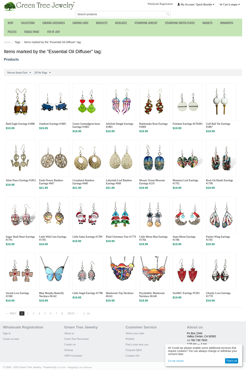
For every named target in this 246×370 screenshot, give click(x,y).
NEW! (10, 23)
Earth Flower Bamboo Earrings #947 (51, 182)
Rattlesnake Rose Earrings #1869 (153, 125)
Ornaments (226, 23)
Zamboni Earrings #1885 (52, 123)
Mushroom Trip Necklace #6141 (120, 295)
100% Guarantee (73, 355)
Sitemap (68, 350)
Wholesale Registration (160, 4)
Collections (28, 23)
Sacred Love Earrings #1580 (17, 295)
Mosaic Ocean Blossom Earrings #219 (152, 182)
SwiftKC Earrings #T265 (186, 293)
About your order (134, 333)
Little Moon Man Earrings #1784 (153, 238)
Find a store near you (136, 344)
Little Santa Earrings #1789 (87, 236)
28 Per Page (42, 73)
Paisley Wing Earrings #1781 (218, 238)
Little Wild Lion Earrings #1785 (52, 238)
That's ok (231, 360)
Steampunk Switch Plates (180, 23)
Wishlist (129, 338)
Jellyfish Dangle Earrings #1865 (119, 125)
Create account (11, 338)
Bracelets (101, 23)
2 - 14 (86, 313)
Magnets (207, 23)
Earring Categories (53, 23)
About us (69, 333)
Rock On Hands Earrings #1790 (219, 182)
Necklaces (121, 23)
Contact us (70, 344)
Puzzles (12, 32)
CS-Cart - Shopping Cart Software (74, 367)
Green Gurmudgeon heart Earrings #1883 (86, 125)
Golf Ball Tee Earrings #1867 (218, 125)
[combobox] (123, 14)
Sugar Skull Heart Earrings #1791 (20, 238)
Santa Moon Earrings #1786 (184, 238)
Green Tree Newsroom (76, 338)
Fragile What (31, 32)
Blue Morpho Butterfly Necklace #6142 (51, 295)
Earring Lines (80, 23)
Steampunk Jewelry (146, 23)
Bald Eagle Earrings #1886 (20, 123)
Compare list (132, 355)
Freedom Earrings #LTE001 (188, 123)
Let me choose (176, 360)
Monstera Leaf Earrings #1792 (185, 182)
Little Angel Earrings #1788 (87, 293)
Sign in (7, 333)
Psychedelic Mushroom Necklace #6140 (152, 295)
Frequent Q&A (133, 350)
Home (7, 42)
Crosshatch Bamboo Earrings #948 (83, 182)
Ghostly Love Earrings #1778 (218, 295)
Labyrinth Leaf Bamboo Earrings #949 (119, 182)
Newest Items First (19, 73)
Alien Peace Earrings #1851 (21, 180)
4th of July (53, 32)
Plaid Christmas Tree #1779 (121, 236)
